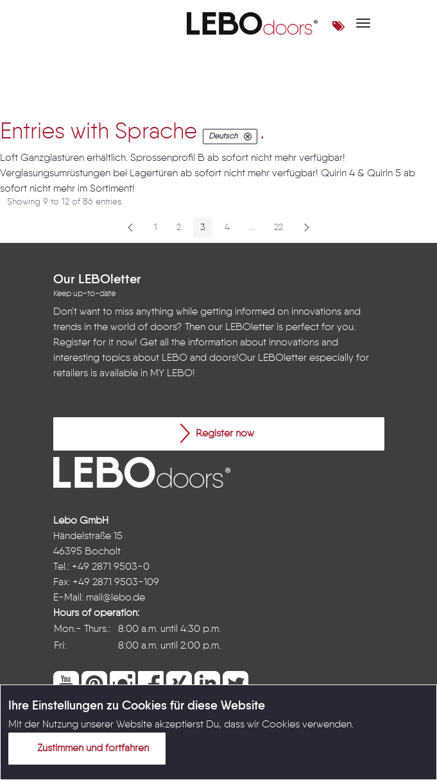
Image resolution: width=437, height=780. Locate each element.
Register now (217, 433)
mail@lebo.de (115, 598)
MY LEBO (171, 374)
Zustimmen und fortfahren (85, 748)
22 (282, 229)
